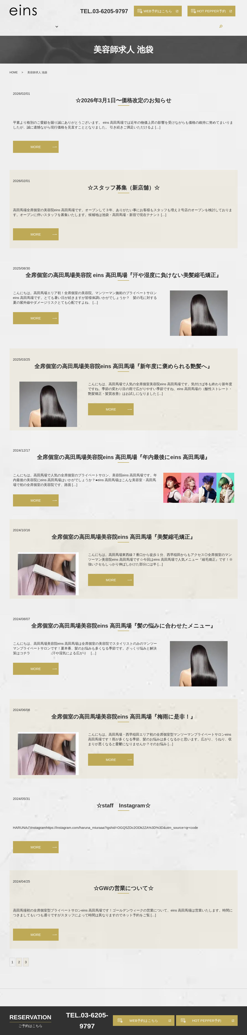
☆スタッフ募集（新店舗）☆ (124, 183)
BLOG (189, 24)
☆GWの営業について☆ (123, 883)
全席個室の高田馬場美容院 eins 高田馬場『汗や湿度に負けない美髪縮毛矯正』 (123, 270)
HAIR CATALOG (107, 24)
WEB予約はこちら (144, 1020)
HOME (16, 24)
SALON (37, 24)
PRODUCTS (139, 24)
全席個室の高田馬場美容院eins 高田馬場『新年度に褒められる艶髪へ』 (123, 361)
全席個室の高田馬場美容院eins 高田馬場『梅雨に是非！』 (123, 712)
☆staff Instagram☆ (123, 800)
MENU (58, 24)
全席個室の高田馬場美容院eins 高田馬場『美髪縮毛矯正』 (124, 532)
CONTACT (213, 24)
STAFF (78, 24)
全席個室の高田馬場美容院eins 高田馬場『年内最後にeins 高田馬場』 (123, 452)
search (231, 23)
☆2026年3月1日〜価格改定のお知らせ (123, 95)
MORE (36, 142)
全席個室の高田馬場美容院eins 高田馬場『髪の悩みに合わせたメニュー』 (123, 620)
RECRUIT (167, 24)
